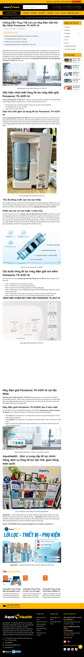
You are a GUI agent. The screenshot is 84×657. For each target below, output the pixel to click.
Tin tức (57, 13)
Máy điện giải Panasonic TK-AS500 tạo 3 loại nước (20, 44)
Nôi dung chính (10, 32)
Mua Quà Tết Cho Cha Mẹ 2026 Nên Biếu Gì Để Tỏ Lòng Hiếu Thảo (76, 86)
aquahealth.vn (9, 647)
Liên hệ (63, 13)
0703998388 (76, 1)
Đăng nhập (56, 1)
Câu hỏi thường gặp (69, 49)
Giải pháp (50, 13)
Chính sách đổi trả (42, 622)
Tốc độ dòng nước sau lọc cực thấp (15, 39)
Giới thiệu (34, 13)
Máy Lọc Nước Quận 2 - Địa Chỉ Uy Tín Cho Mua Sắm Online (77, 59)
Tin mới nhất (70, 55)
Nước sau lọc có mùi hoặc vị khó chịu (16, 41)
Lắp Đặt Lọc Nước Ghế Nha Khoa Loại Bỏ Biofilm (76, 73)
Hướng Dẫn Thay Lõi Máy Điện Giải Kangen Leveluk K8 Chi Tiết (12, 590)
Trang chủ (26, 13)
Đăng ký (49, 1)
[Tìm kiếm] (45, 7)
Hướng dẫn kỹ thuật (73, 13)
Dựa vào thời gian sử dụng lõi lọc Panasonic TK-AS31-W (22, 36)
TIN (11, 571)
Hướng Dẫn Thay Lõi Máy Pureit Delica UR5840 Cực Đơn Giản (52, 590)
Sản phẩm (41, 13)
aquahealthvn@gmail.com (13, 645)
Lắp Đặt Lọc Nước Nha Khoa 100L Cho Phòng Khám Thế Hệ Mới (76, 66)
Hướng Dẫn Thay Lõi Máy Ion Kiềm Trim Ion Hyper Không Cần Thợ (31, 590)
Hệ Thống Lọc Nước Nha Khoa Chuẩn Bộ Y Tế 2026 (76, 80)
